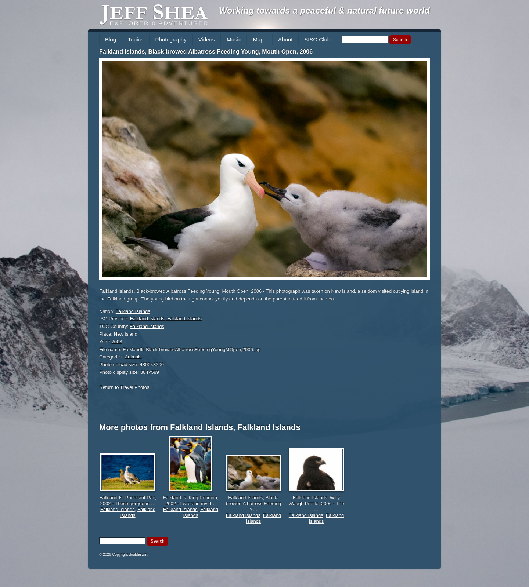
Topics (136, 39)
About (285, 39)
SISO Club (317, 39)
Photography (171, 39)
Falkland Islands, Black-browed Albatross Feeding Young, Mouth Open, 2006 (206, 51)
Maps (259, 39)
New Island (125, 334)
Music (234, 39)
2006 (117, 341)
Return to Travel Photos (124, 387)
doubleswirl (138, 555)
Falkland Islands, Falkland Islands (166, 318)
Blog (110, 39)
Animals (133, 357)
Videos (206, 39)
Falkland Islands (133, 311)
